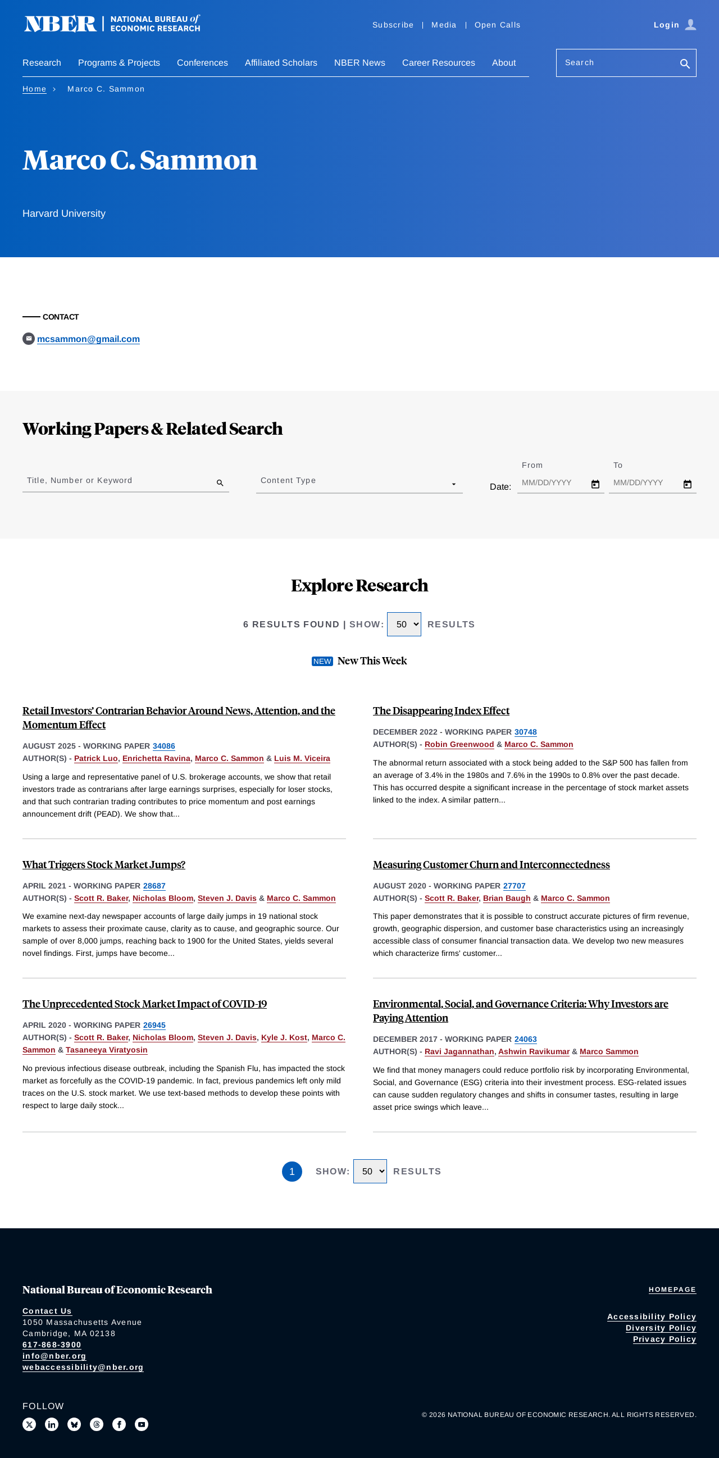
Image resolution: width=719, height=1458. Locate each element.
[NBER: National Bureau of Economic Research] (121, 29)
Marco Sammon (609, 1051)
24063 (526, 1039)
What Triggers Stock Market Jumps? (103, 864)
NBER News (359, 62)
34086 (164, 745)
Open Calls (498, 24)
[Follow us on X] (29, 1424)
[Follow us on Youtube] (141, 1424)
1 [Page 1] (292, 1171)
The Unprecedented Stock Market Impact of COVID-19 (144, 1003)
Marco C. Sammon (229, 758)
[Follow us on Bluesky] (74, 1424)
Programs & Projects (119, 62)
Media (444, 24)
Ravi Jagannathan (459, 1051)
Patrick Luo (96, 758)
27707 (514, 885)
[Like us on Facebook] (119, 1424)
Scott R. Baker (101, 898)
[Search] (685, 64)
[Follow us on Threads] (96, 1424)
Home (34, 88)
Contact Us (47, 1310)
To (628, 465)
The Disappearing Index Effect (441, 710)
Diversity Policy (661, 1327)
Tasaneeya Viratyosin (107, 1049)
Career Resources (438, 62)
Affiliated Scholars (281, 62)
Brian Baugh (507, 898)
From (542, 465)
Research (41, 62)
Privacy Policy (665, 1338)
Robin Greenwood (459, 744)
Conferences (202, 62)
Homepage (673, 1289)
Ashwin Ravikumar (534, 1051)
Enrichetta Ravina (156, 758)
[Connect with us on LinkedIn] (51, 1424)
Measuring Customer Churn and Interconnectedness (491, 864)
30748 (526, 731)
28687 (154, 885)
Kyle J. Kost (284, 1037)
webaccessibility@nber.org (83, 1367)
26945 (154, 1024)
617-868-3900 (51, 1344)
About (504, 62)
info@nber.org (54, 1355)
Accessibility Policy (652, 1316)
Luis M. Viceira (302, 758)
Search (579, 62)
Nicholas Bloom (163, 898)
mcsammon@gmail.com (88, 339)
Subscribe (393, 24)
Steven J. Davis (227, 898)
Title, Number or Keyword (80, 480)
